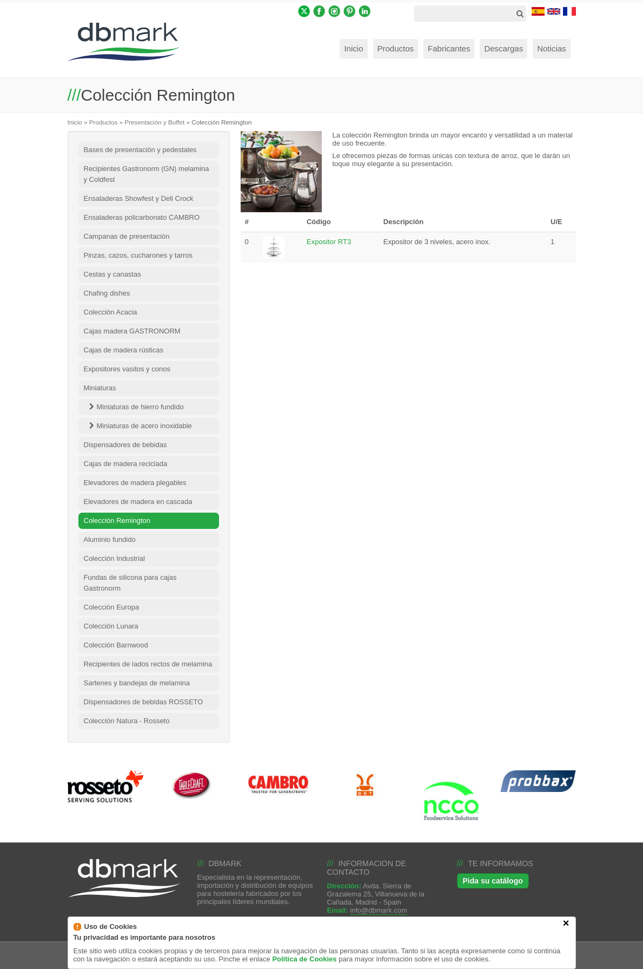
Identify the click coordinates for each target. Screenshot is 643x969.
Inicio (75, 122)
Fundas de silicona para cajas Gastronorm (130, 582)
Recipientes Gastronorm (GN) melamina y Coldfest (146, 174)
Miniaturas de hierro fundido (140, 407)
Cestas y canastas (112, 274)
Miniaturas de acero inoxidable (144, 426)
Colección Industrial (114, 558)
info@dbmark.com (378, 910)
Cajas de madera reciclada (126, 464)
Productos (103, 122)
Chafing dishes (107, 293)
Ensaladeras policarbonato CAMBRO (142, 217)
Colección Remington (117, 520)
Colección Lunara (111, 626)
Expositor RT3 (329, 242)
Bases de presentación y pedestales (140, 150)
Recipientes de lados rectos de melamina (148, 664)
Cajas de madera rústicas (123, 350)
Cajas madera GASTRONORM (132, 331)
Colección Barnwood (116, 645)
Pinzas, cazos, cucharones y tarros (138, 255)
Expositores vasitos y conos (127, 369)
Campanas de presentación (127, 236)
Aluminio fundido (110, 539)
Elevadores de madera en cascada (138, 501)
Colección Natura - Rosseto (127, 721)
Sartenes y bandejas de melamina (137, 683)
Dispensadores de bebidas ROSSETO (143, 702)
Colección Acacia (110, 312)
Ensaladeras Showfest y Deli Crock (139, 198)
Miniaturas (100, 388)
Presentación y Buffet (154, 122)
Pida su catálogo (493, 880)
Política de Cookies (304, 962)
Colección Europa (112, 607)
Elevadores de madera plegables (135, 483)
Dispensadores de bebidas (125, 445)
